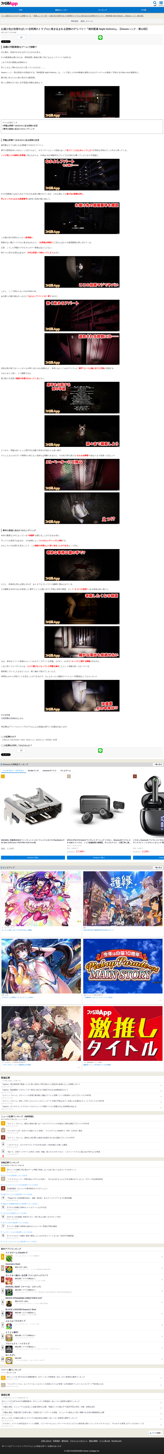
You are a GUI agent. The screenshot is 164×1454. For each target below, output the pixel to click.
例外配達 (49, 739)
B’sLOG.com (117, 1441)
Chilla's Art (5, 739)
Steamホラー (40, 739)
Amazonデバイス (49, 771)
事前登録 (74, 21)
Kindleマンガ (33, 771)
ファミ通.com (104, 1441)
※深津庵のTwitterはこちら (12, 718)
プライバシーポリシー (79, 1441)
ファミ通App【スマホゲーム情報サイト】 (16, 16)
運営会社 (65, 1441)
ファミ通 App (9, 3)
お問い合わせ (46, 1441)
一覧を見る (158, 764)
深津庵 (55, 739)
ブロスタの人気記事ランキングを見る (14, 1213)
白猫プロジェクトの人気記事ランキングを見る (17, 1194)
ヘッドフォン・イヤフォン (13, 771)
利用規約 (56, 1441)
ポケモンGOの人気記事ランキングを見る (15, 1222)
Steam (23, 739)
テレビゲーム (65, 771)
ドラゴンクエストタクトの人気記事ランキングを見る (19, 1241)
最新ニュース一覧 (40, 16)
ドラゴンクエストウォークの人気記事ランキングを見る (20, 1185)
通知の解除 (93, 1441)
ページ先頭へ (157, 1433)
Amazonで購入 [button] (33, 858)
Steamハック (30, 739)
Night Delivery (15, 739)
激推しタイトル (87, 21)
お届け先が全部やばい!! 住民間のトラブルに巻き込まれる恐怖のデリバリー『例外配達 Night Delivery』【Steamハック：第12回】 (96, 16)
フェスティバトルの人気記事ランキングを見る (17, 1232)
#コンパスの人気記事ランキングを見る (14, 1175)
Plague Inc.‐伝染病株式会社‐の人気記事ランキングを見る (19, 1204)
